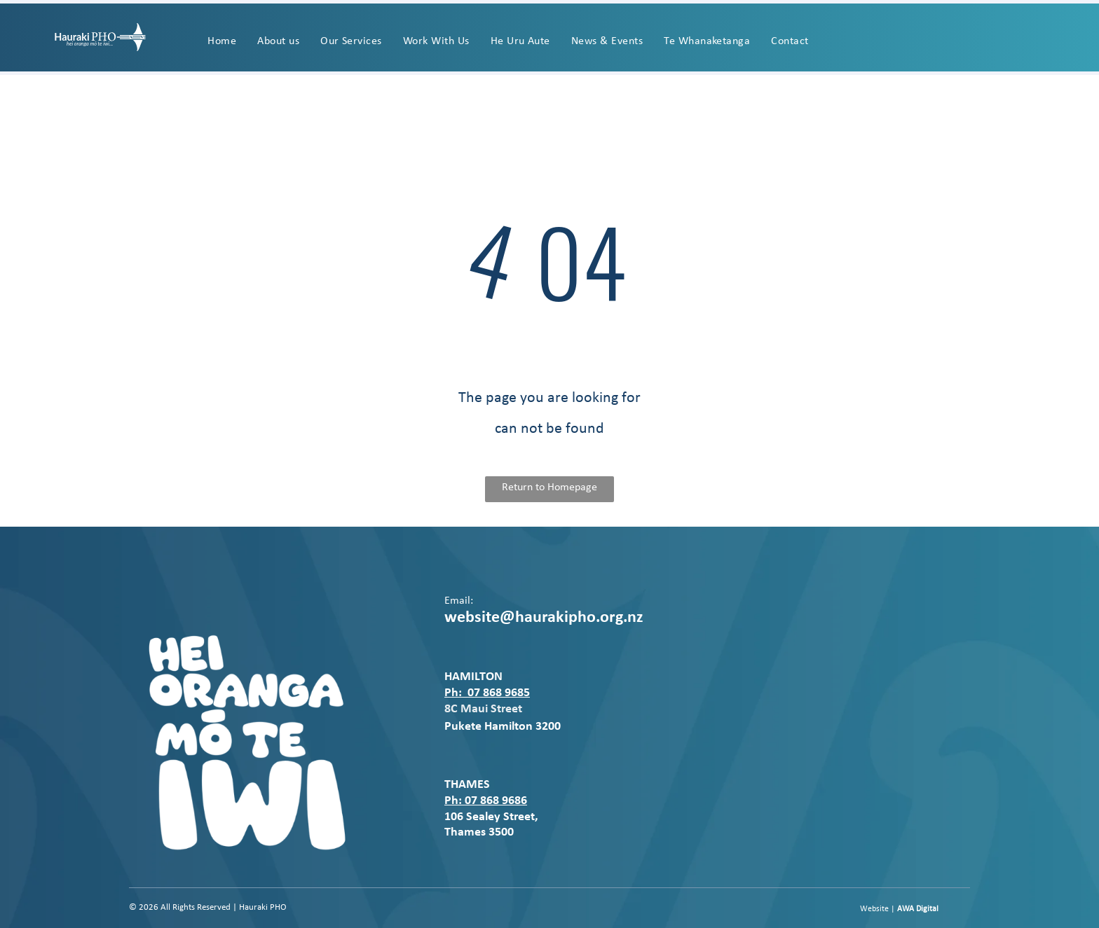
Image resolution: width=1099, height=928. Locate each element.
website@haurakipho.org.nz (543, 617)
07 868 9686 (496, 801)
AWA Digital (917, 909)
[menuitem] (222, 41)
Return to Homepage (549, 487)
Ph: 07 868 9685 (487, 693)
